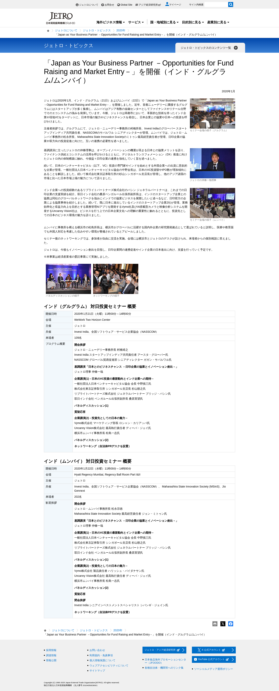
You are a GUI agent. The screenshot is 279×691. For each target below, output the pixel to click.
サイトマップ (97, 670)
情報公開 (51, 660)
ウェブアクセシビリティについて (108, 665)
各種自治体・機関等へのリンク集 (164, 667)
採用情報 (51, 650)
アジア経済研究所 (150, 4)
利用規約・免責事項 (101, 655)
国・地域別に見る (164, 22)
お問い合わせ (97, 650)
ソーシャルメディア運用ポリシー (213, 668)
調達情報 (51, 655)
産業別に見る (218, 22)
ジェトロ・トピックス (97, 30)
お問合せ (109, 4)
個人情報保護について (102, 660)
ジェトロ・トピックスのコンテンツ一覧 (210, 47)
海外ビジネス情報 (110, 22)
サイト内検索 (196, 4)
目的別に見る (193, 22)
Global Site (126, 4)
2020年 (120, 30)
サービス (136, 22)
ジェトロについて (88, 4)
